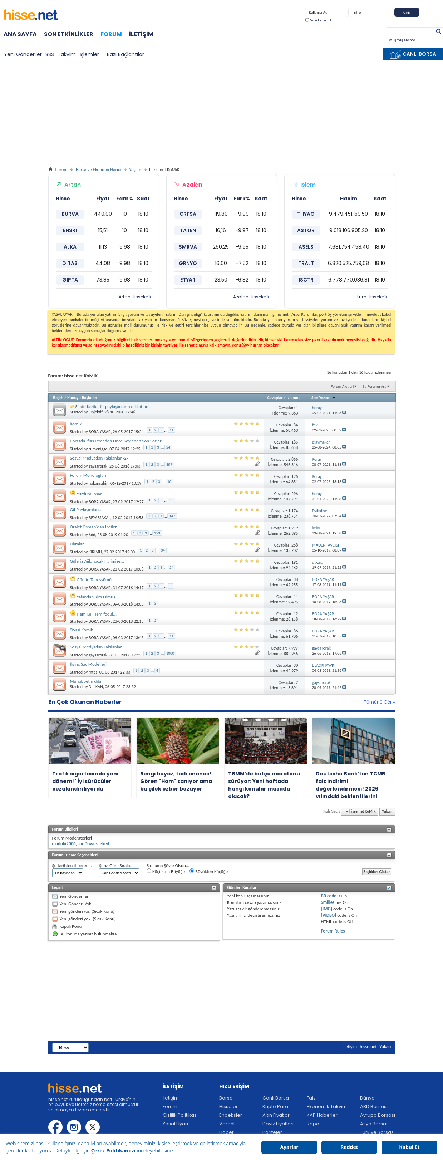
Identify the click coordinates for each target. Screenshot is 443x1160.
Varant (227, 1123)
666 (92, 534)
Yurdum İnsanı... (92, 493)
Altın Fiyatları (276, 1115)
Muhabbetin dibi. (86, 681)
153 (157, 533)
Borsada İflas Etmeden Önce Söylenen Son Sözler (116, 441)
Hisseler (228, 1106)
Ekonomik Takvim (327, 1106)
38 (171, 500)
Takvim (67, 54)
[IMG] (327, 908)
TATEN (188, 230)
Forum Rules (333, 931)
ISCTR (306, 279)
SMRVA (188, 246)
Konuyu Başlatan (82, 397)
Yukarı (387, 811)
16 (169, 481)
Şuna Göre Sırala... (116, 865)
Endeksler (230, 1115)
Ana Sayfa (20, 34)
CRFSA (187, 213)
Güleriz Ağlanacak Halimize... (97, 561)
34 (163, 550)
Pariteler (272, 1132)
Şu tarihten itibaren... (72, 865)
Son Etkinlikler (68, 34)
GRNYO (188, 263)
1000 (170, 653)
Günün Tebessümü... (96, 579)
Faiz (311, 1098)
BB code (328, 896)
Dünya (367, 1098)
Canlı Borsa (275, 1098)
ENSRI (70, 230)
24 (168, 447)
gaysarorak (98, 466)
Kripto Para (275, 1106)
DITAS (70, 263)
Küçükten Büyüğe (166, 871)
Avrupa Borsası (377, 1115)
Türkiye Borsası (377, 1132)
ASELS (306, 246)
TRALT (306, 263)
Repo (313, 1123)
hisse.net (368, 1046)
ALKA (70, 246)
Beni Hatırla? (318, 20)
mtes (93, 672)
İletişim (141, 34)
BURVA (70, 213)
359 (169, 464)
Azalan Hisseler (249, 297)
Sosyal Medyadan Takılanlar (96, 647)
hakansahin (98, 483)
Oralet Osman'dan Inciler (93, 526)
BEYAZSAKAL (99, 517)
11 (171, 430)
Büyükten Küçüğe (208, 871)
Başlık (58, 397)
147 (172, 516)
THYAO (306, 213)
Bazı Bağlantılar (125, 54)
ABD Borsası (374, 1106)
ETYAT (188, 279)
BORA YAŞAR (99, 431)
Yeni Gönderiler (23, 54)
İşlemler (89, 54)
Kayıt (429, 14)
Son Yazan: (323, 397)
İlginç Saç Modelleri (88, 664)
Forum (111, 34)
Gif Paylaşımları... (86, 509)
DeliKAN (96, 686)
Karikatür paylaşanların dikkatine (117, 406)
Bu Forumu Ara (375, 386)
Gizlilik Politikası (180, 1115)
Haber (226, 1132)
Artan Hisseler (133, 297)
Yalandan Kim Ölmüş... (97, 596)
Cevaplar (274, 397)
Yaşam (135, 169)
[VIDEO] (328, 915)
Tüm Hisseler (370, 297)
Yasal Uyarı (175, 1123)
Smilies (328, 902)
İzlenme (293, 397)
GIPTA (70, 279)
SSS (49, 54)
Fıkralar (77, 544)
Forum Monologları (88, 475)
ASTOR (306, 230)
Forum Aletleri (342, 386)
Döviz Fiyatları (278, 1123)
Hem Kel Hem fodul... (97, 614)
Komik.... (78, 423)
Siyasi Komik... (83, 629)
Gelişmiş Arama (401, 40)
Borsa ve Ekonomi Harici (98, 169)
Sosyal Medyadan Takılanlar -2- (99, 458)
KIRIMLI (95, 551)
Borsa (226, 1098)
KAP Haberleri (323, 1115)
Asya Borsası (375, 1123)
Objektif (95, 412)
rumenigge (98, 448)
